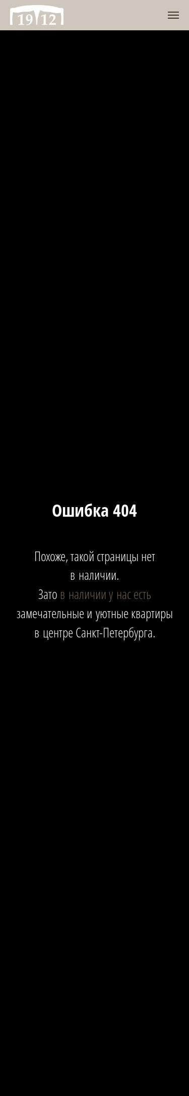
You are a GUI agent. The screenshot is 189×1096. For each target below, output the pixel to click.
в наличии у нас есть (105, 594)
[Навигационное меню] (173, 15)
